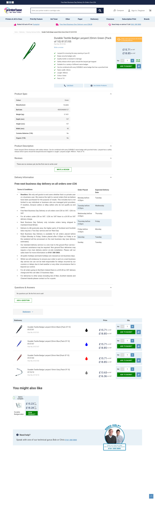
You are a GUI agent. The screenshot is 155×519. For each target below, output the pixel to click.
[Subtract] (122, 60)
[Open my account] (136, 10)
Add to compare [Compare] (18, 398)
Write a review (58, 47)
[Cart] (150, 10)
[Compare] (139, 66)
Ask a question (23, 300)
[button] (100, 10)
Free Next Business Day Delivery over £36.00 (76, 24)
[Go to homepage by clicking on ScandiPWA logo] (13, 10)
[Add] (132, 60)
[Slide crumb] (7, 2)
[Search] (64, 10)
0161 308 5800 (136, 24)
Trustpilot (36, 24)
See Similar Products (99, 85)
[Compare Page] (118, 10)
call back (68, 85)
